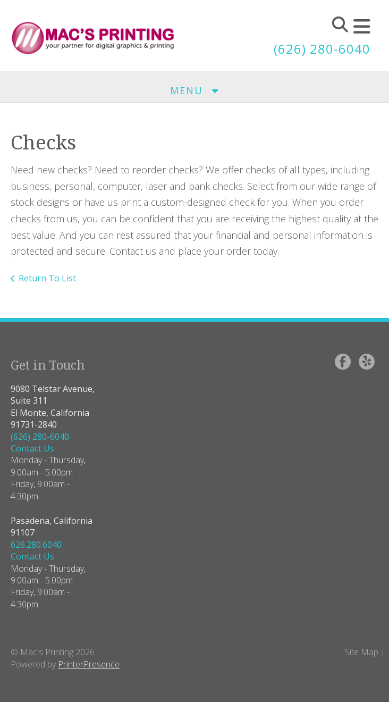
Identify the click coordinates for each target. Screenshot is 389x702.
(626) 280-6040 (322, 48)
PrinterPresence (89, 664)
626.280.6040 (36, 544)
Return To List (47, 278)
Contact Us (32, 448)
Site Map (361, 652)
